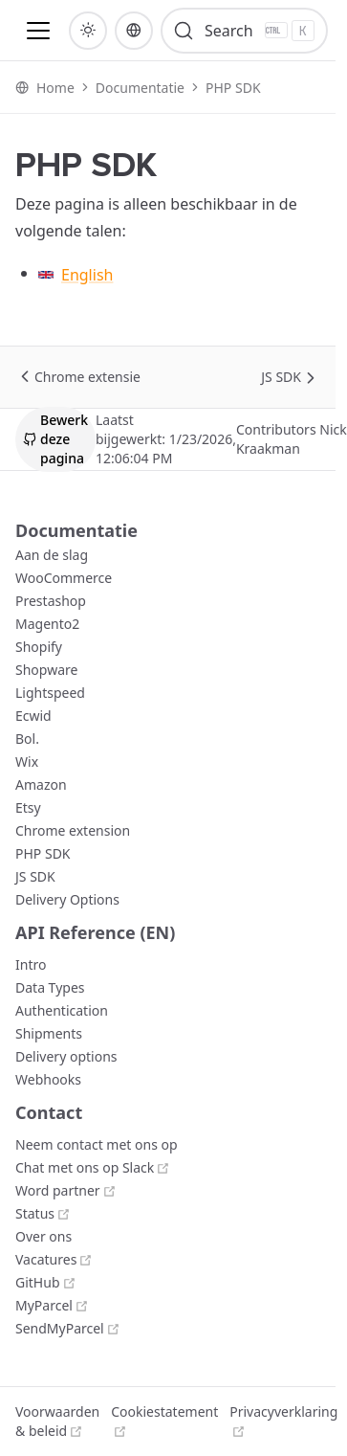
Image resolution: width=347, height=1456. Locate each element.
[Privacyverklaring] (283, 1421)
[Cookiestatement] (164, 1421)
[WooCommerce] (63, 578)
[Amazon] (41, 784)
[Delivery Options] (67, 899)
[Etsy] (28, 807)
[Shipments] (48, 1033)
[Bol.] (27, 738)
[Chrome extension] (72, 830)
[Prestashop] (50, 601)
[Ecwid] (33, 715)
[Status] (43, 1213)
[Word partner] (66, 1190)
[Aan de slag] (51, 555)
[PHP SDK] (43, 853)
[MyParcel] (52, 1305)
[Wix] (26, 761)
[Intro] (30, 964)
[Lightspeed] (50, 692)
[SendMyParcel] (67, 1328)
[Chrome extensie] (87, 377)
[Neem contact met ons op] (96, 1144)
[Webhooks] (48, 1079)
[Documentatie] (140, 87)
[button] (38, 31)
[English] (179, 274)
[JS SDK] (281, 377)
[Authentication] (61, 1010)
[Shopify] (38, 647)
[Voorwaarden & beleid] (57, 1421)
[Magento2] (47, 624)
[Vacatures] (54, 1259)
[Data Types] (49, 987)
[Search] (244, 31)
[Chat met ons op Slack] (92, 1167)
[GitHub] (45, 1282)
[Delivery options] (66, 1056)
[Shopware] (46, 670)
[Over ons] (43, 1236)
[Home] (55, 87)
